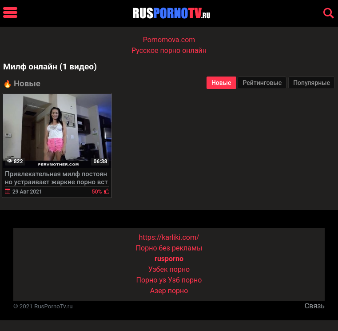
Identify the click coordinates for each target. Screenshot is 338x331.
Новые (221, 82)
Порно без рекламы (169, 248)
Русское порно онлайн (169, 50)
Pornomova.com (169, 40)
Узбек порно (169, 269)
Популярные (311, 82)
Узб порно (185, 280)
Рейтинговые (262, 82)
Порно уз (151, 280)
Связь (315, 306)
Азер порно (169, 291)
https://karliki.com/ (169, 237)
